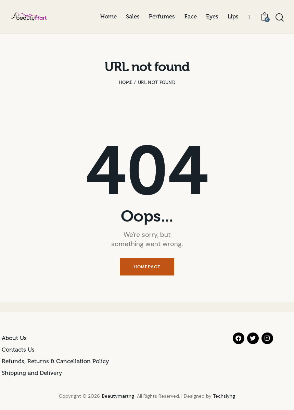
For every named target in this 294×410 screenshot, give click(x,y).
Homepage (147, 266)
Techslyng (224, 396)
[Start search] (279, 17)
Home (125, 82)
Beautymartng (118, 396)
